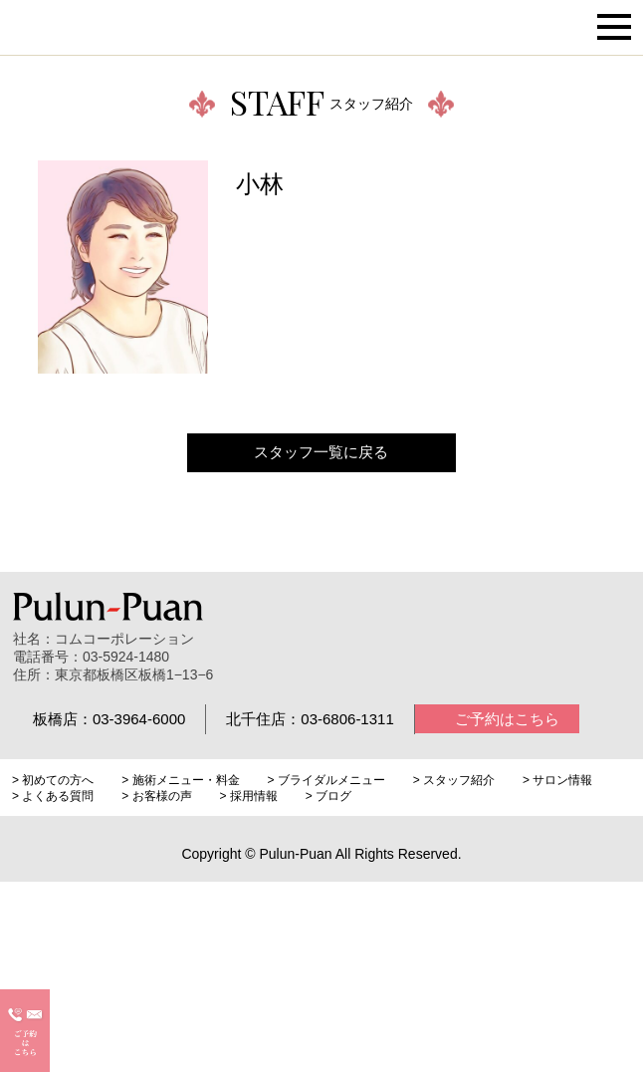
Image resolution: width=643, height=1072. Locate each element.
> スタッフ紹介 (454, 780)
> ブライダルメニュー (325, 780)
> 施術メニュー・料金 (180, 780)
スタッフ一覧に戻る (321, 451)
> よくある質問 (53, 796)
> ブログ (328, 796)
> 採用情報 (248, 796)
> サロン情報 (557, 780)
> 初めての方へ (53, 780)
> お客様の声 (156, 796)
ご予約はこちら (507, 718)
